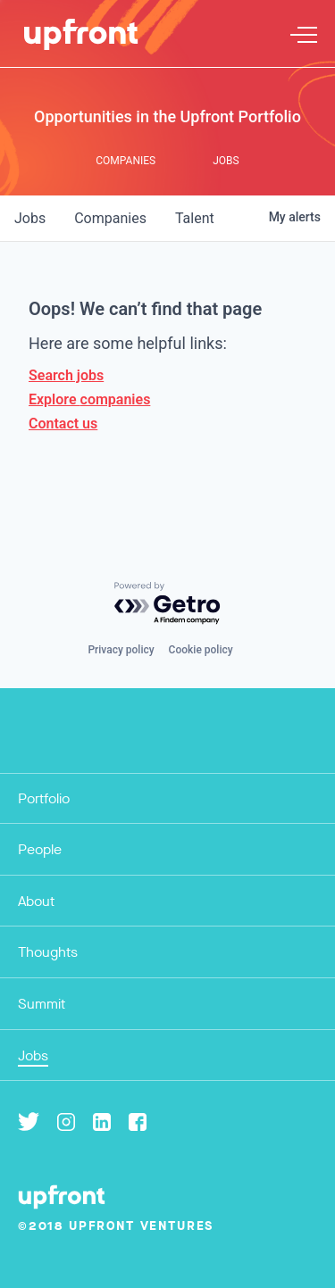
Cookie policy (201, 650)
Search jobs (66, 375)
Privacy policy (121, 650)
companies (110, 218)
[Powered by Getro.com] (168, 604)
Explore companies (89, 399)
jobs (30, 218)
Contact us (63, 423)
